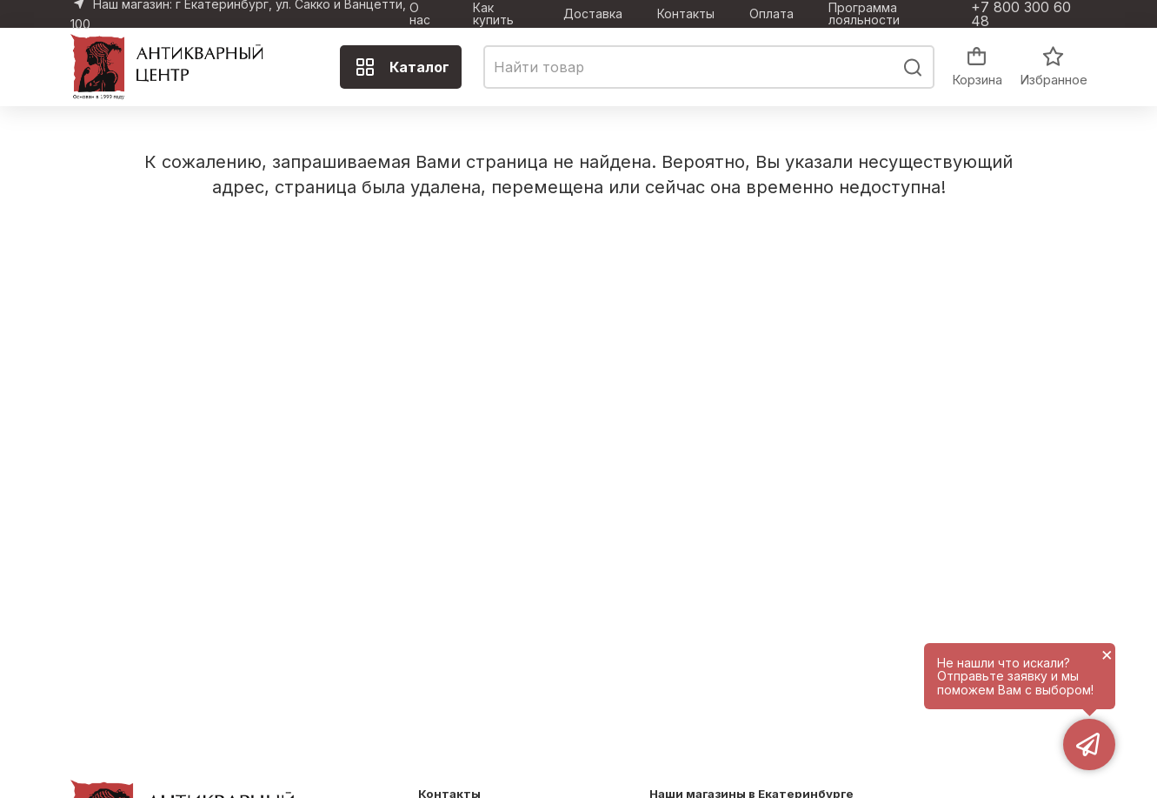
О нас (419, 14)
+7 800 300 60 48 (1021, 14)
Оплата (771, 14)
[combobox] (708, 67)
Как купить (493, 14)
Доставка (592, 14)
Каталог (402, 67)
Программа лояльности (864, 14)
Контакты (686, 14)
